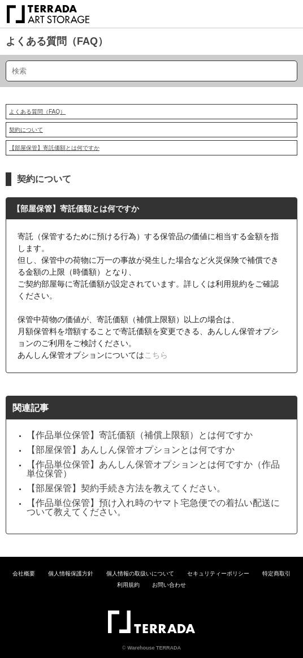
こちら (156, 355)
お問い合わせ (169, 585)
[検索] (151, 70)
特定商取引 (276, 573)
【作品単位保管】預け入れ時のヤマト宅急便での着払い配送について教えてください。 (153, 507)
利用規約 (128, 585)
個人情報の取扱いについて (140, 573)
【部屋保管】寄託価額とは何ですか (54, 148)
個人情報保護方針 (70, 573)
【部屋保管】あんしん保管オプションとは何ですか (131, 449)
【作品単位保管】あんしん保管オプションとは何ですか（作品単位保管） (153, 469)
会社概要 (23, 573)
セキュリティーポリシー (218, 573)
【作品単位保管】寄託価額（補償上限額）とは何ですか (140, 435)
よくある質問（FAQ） (57, 41)
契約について (26, 130)
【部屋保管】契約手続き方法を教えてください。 (126, 488)
